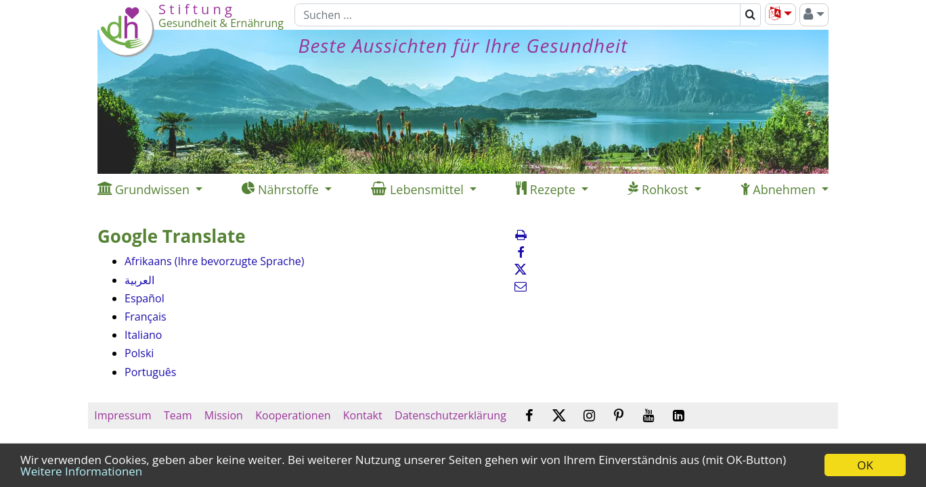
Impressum (122, 415)
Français (146, 316)
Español (144, 298)
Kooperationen (293, 415)
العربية (139, 280)
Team (178, 415)
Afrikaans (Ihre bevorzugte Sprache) (214, 261)
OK (865, 465)
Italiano (143, 334)
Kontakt (362, 415)
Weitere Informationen (81, 471)
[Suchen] (517, 14)
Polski (139, 353)
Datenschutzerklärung (450, 415)
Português (150, 372)
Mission (224, 415)
